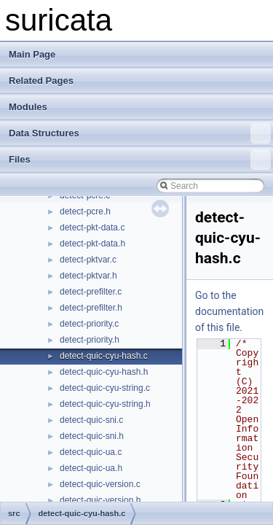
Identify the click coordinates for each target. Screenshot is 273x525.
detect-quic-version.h (100, 500)
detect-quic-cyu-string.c (105, 388)
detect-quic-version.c (100, 484)
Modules (28, 106)
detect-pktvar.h (88, 276)
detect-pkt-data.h (92, 243)
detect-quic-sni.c (91, 420)
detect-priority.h (89, 340)
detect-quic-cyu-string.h (105, 404)
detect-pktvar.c (88, 259)
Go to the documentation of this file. (229, 311)
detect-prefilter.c (91, 292)
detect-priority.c (89, 324)
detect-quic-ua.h (91, 468)
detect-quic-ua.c (91, 452)
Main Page (32, 54)
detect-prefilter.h (91, 308)
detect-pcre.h (85, 211)
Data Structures (140, 133)
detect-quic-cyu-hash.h (104, 372)
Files (140, 159)
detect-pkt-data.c (92, 227)
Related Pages (41, 80)
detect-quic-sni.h (92, 436)
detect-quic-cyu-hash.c (104, 356)
